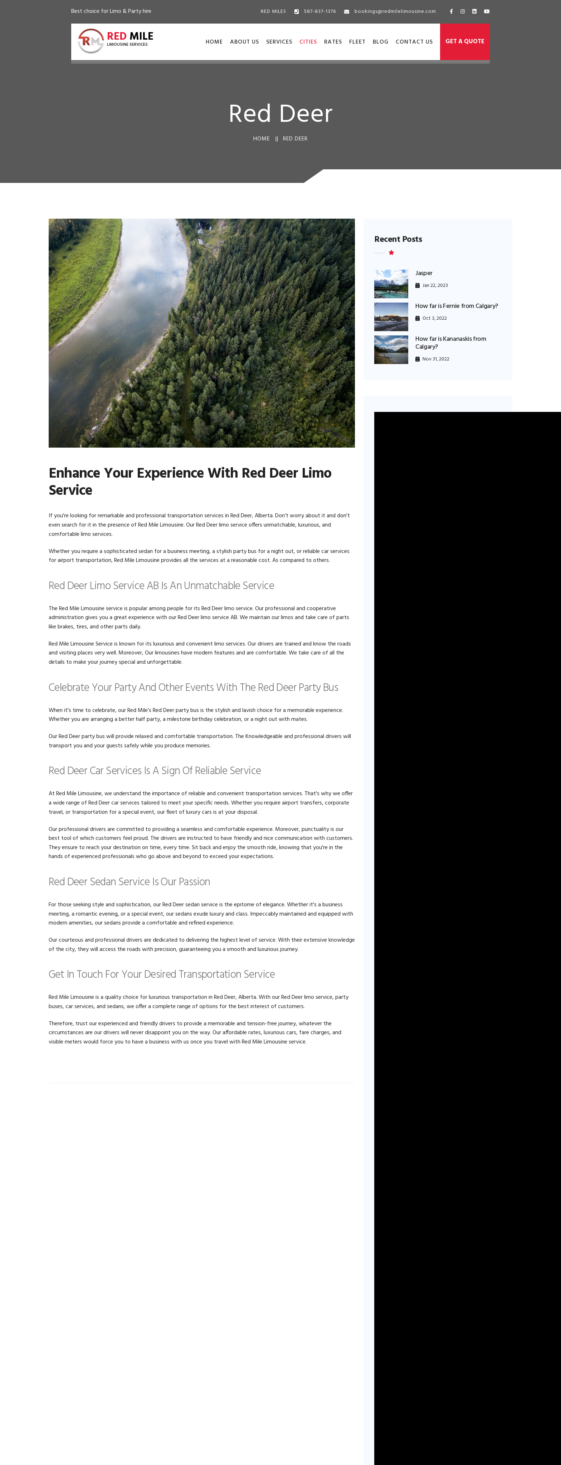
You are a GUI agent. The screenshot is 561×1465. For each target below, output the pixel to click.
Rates (333, 42)
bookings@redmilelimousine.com (390, 12)
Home (214, 42)
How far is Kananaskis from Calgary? (450, 343)
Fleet (357, 42)
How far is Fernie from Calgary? (456, 306)
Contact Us (414, 42)
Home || (265, 139)
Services (279, 42)
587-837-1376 (315, 12)
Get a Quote (464, 41)
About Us (244, 42)
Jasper (424, 273)
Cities (308, 42)
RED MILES (273, 12)
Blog (381, 42)
